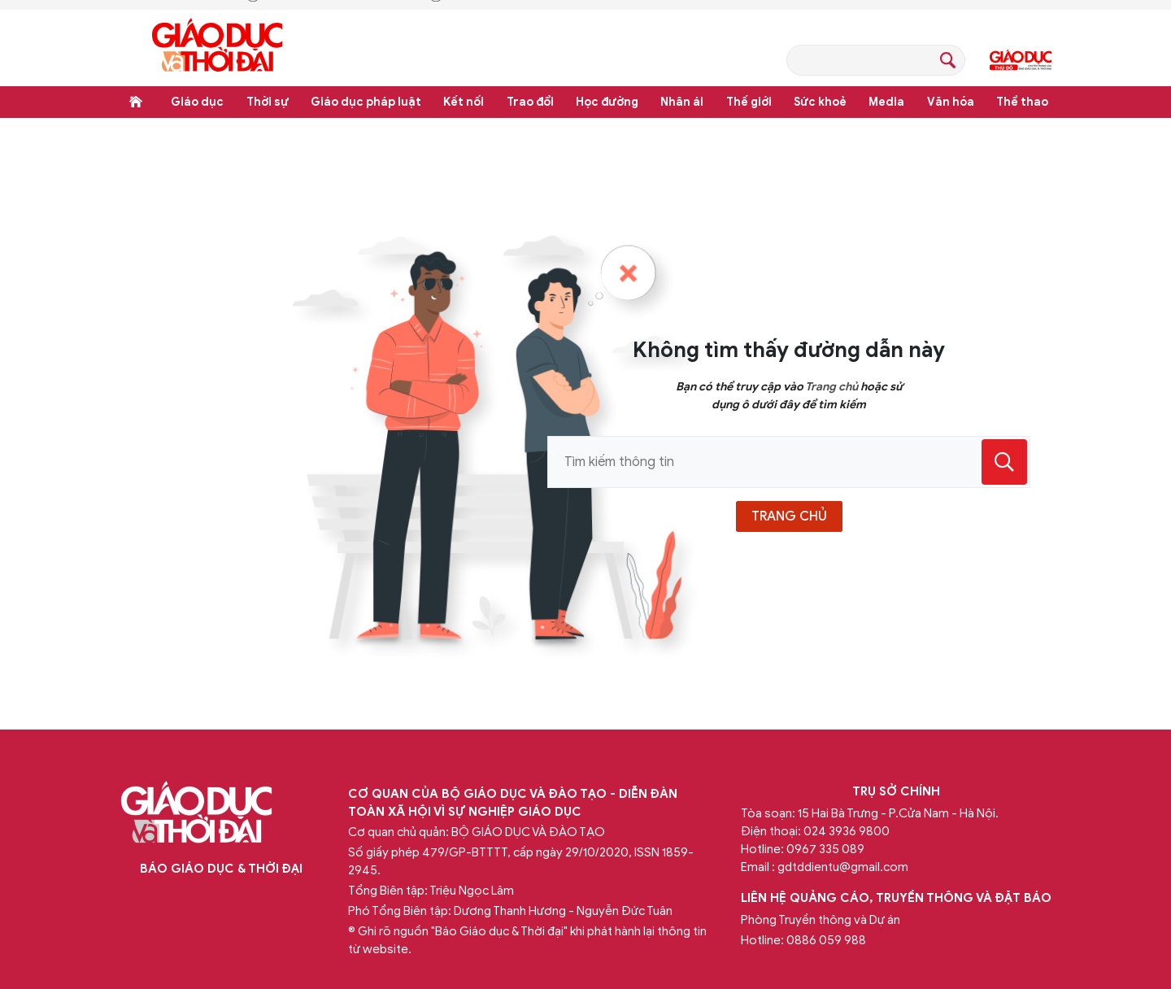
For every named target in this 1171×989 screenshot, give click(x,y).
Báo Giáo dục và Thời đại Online (217, 47)
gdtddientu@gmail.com (842, 867)
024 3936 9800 (846, 831)
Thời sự (267, 102)
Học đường (607, 102)
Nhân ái (681, 102)
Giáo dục (197, 102)
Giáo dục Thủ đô (1020, 60)
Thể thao (1022, 102)
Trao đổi (530, 102)
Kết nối (463, 102)
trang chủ (789, 516)
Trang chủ (136, 101)
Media (886, 102)
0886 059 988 (826, 940)
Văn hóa (950, 102)
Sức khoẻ (820, 102)
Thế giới (749, 102)
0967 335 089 (825, 849)
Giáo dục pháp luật (366, 102)
